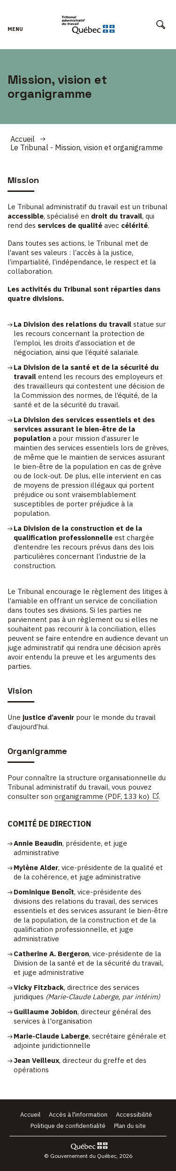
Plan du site (130, 1126)
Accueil (22, 139)
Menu (15, 33)
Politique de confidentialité (68, 1126)
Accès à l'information (78, 1115)
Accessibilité (134, 1115)
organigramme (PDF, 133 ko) (106, 796)
